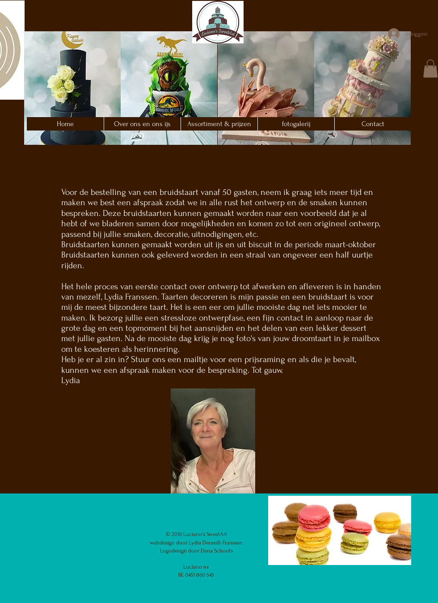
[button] (72, 88)
